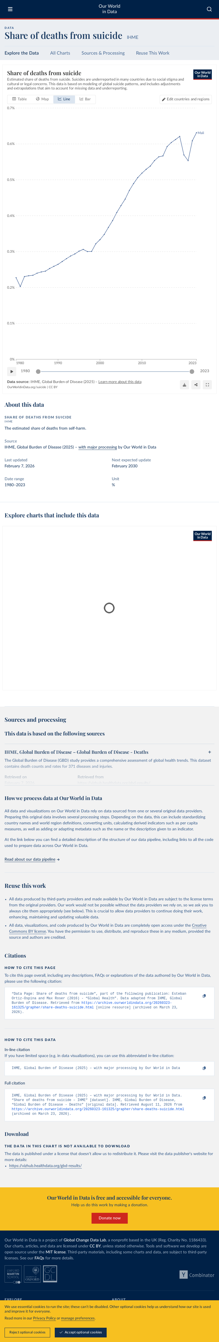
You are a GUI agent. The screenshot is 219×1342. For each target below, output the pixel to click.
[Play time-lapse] (11, 371)
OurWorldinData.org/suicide (26, 387)
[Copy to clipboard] (198, 996)
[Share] (195, 384)
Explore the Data (22, 53)
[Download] (184, 384)
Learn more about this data (119, 382)
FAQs (39, 1264)
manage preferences (78, 1319)
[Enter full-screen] (207, 384)
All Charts (60, 53)
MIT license (56, 1258)
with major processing (97, 447)
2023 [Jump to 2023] (204, 371)
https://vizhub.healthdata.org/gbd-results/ (45, 1172)
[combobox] (209, 9)
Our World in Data (109, 9)
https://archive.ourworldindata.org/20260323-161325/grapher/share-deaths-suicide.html (98, 1115)
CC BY (53, 387)
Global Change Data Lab (85, 1246)
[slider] (38, 371)
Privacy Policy (44, 1319)
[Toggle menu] (10, 9)
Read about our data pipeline (32, 860)
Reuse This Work (152, 53)
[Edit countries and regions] (186, 99)
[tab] (19, 99)
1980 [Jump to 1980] (25, 371)
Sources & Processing (103, 53)
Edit (188, 99)
